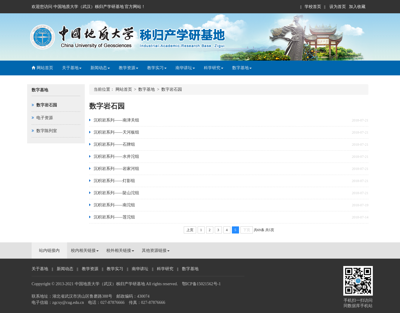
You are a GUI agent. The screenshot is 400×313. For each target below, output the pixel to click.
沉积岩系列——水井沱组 (116, 156)
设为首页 (337, 6)
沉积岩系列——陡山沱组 (116, 193)
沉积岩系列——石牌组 (114, 144)
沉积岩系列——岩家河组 (116, 168)
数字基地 (242, 68)
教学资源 (128, 68)
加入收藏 (357, 6)
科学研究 (213, 68)
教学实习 (157, 68)
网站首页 (42, 68)
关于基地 (72, 68)
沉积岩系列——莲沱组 (114, 217)
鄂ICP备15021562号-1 (201, 284)
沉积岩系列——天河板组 (116, 132)
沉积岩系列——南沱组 (114, 205)
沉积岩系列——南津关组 (116, 120)
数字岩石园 (171, 89)
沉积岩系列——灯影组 (114, 181)
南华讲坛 (185, 68)
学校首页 (313, 6)
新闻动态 (100, 68)
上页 (190, 230)
